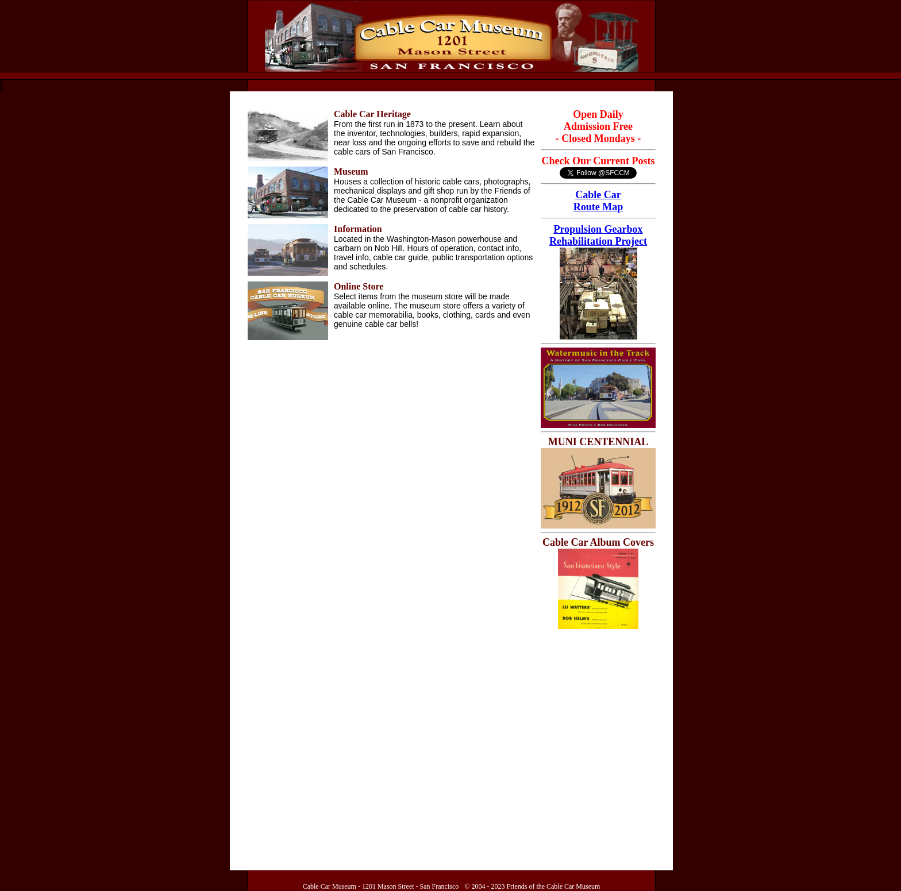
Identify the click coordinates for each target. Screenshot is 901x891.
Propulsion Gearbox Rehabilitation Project (598, 235)
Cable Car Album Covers (598, 542)
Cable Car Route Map (598, 201)
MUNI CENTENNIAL (598, 442)
